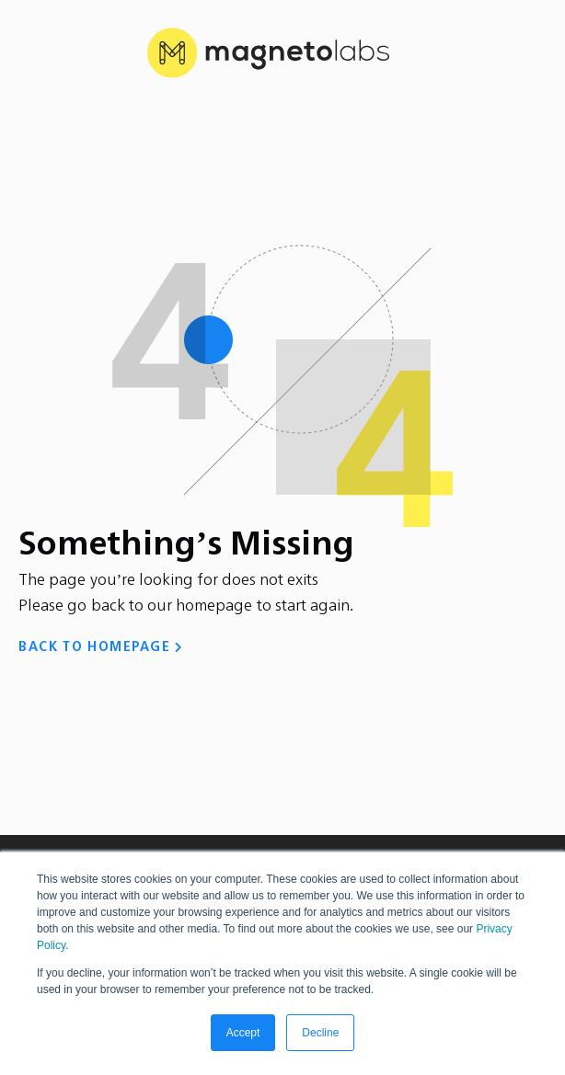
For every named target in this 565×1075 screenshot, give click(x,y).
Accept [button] (243, 1032)
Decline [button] (320, 1032)
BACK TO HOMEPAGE (94, 647)
